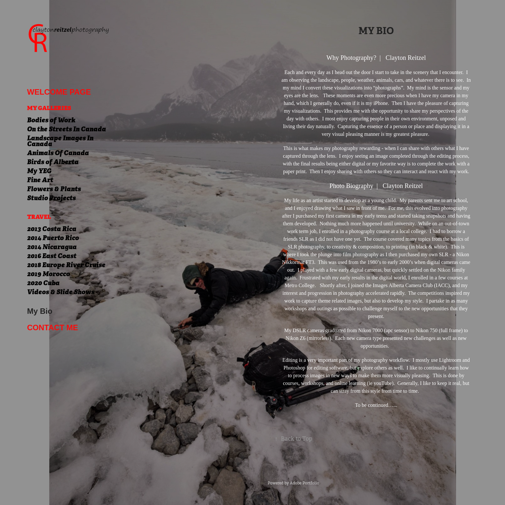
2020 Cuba (43, 283)
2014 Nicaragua (52, 247)
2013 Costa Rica (51, 229)
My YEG (39, 171)
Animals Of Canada (58, 153)
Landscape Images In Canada (60, 141)
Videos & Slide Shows (60, 292)
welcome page (59, 92)
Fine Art (40, 180)
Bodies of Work (51, 120)
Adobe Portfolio (304, 483)
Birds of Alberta (53, 162)
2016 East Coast (51, 256)
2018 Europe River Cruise (66, 265)
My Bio (39, 311)
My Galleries (49, 108)
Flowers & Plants (54, 189)
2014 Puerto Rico (53, 238)
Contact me (52, 327)
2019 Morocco (48, 274)
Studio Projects (51, 198)
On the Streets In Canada (66, 129)
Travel (39, 217)
